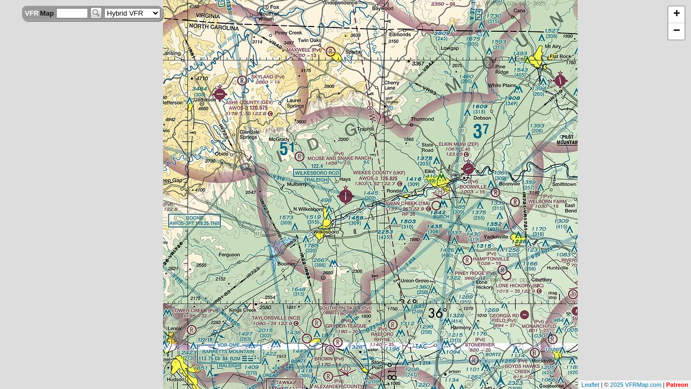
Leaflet (590, 384)
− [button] (676, 31)
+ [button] (676, 14)
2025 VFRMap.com (635, 384)
